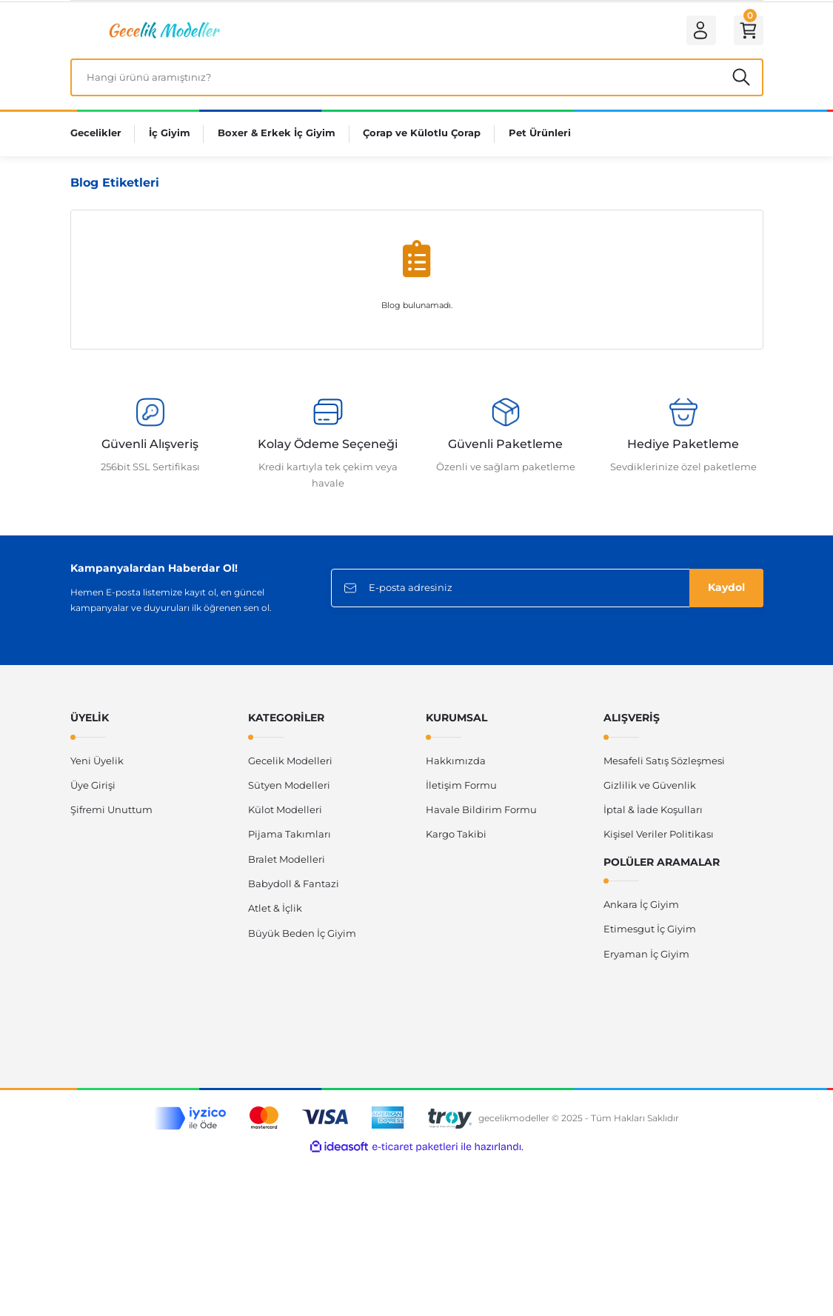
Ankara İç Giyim (641, 909)
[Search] (416, 81)
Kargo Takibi (456, 840)
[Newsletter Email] (547, 593)
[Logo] (162, 31)
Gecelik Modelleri (290, 766)
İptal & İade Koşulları (653, 815)
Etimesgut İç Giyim (649, 935)
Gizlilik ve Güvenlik (649, 790)
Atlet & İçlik (275, 914)
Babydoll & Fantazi (293, 889)
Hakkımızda (456, 766)
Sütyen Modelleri (289, 790)
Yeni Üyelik (97, 766)
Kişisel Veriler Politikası (658, 840)
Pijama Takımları (289, 840)
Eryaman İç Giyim (646, 959)
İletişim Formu (461, 790)
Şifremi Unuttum (111, 815)
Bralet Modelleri (286, 864)
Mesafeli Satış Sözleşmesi (664, 766)
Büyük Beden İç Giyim (302, 938)
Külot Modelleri (285, 815)
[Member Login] (696, 32)
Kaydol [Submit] (726, 593)
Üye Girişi (93, 790)
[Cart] (747, 32)
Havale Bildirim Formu (481, 815)
